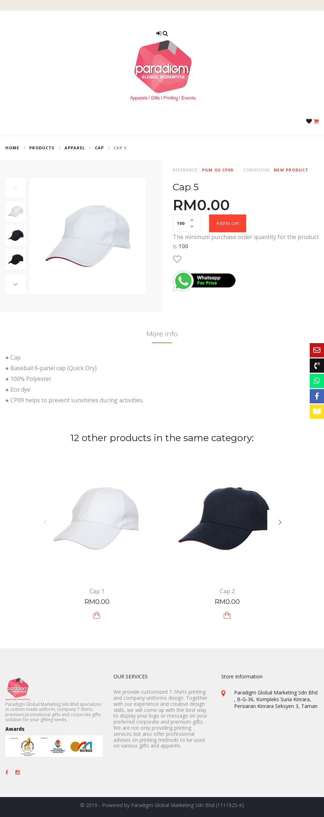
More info (162, 334)
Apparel (75, 147)
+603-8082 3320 (253, 735)
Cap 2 (227, 591)
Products (42, 147)
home (12, 147)
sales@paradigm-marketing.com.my (275, 750)
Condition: (256, 169)
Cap (99, 147)
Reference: (186, 169)
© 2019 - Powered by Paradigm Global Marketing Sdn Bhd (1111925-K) (162, 805)
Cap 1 (97, 591)
